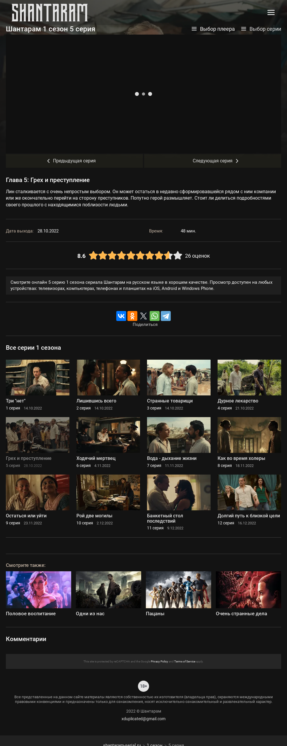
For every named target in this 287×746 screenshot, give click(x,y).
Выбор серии (261, 29)
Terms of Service (184, 661)
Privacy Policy (159, 661)
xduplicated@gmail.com (143, 719)
